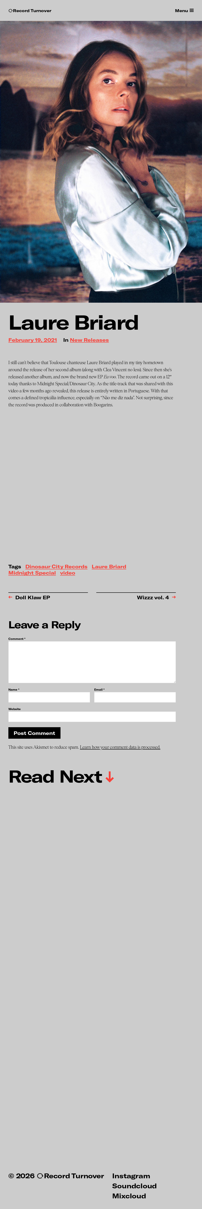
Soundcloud (134, 1186)
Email (99, 689)
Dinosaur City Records (56, 566)
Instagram (131, 1176)
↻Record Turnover (29, 10)
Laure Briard (109, 566)
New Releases (89, 340)
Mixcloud (129, 1196)
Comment (16, 639)
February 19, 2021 (32, 340)
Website (14, 708)
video (67, 573)
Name (13, 689)
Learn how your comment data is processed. (120, 747)
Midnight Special (32, 573)
